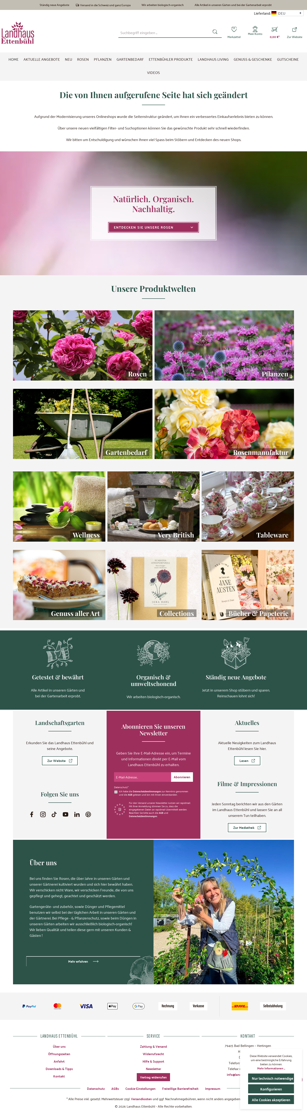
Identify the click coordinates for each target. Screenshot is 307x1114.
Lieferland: (262, 13)
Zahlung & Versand (153, 1044)
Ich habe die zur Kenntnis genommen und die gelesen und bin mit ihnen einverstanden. (155, 791)
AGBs (113, 1088)
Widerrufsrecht (153, 1052)
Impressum (215, 1088)
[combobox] (164, 32)
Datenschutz (93, 1088)
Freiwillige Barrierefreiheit (180, 1088)
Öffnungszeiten (59, 1052)
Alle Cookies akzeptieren (272, 1099)
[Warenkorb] (274, 32)
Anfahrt (59, 1060)
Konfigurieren (271, 1088)
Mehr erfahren (78, 959)
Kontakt (59, 1075)
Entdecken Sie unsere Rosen (153, 227)
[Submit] (181, 775)
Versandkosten (141, 1099)
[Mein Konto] (255, 32)
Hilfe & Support (153, 1060)
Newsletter (153, 1067)
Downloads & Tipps (59, 1067)
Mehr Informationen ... (271, 1068)
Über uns (59, 1044)
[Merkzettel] (234, 32)
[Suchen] (216, 32)
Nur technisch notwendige (273, 1078)
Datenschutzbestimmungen (148, 789)
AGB (130, 792)
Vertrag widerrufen (153, 1076)
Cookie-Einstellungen (139, 1088)
